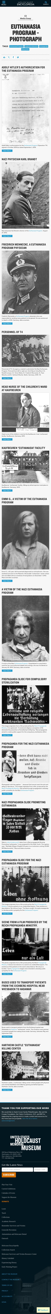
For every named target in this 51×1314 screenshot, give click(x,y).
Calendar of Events (8, 1193)
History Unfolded (8, 1258)
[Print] (4, 57)
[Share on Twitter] (9, 57)
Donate (5, 1201)
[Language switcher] (18, 57)
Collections (6, 1217)
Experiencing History (9, 1262)
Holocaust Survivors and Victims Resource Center (19, 1254)
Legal (4, 1302)
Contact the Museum (10, 1280)
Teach (4, 1213)
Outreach (5, 1238)
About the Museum (9, 1274)
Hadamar (14, 1029)
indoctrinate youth (13, 842)
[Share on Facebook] (13, 57)
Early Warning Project (9, 1267)
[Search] (45, 3)
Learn (4, 1209)
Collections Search (8, 1250)
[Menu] (4, 3)
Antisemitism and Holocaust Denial (14, 1234)
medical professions (31, 46)
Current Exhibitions (8, 1189)
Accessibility (7, 1296)
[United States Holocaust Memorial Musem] (25, 1143)
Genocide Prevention (9, 1230)
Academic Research (8, 1221)
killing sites (25, 49)
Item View (7, 150)
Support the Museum (9, 1197)
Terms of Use (7, 1285)
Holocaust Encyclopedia (10, 1246)
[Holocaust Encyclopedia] (25, 3)
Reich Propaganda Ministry (10, 788)
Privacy (5, 1291)
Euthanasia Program (16, 46)
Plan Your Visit (7, 1185)
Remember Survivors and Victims (13, 1226)
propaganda (44, 46)
